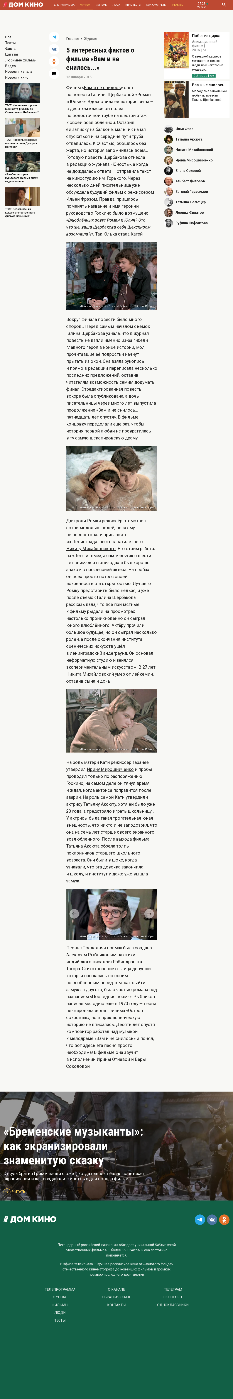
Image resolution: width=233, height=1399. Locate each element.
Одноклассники (173, 1305)
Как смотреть (156, 4)
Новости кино (17, 77)
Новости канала (18, 72)
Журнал (85, 4)
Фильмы (101, 4)
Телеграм (173, 1290)
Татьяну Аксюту (99, 804)
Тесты (10, 43)
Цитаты (11, 54)
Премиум (177, 4)
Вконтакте (173, 1297)
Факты (11, 49)
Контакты (116, 1305)
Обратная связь (116, 1297)
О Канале (116, 1290)
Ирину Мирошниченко (110, 769)
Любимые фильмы (21, 60)
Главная (72, 39)
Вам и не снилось (102, 87)
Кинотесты (133, 4)
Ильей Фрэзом (81, 199)
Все (8, 37)
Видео (10, 66)
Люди (116, 4)
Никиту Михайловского (91, 548)
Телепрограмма (63, 4)
